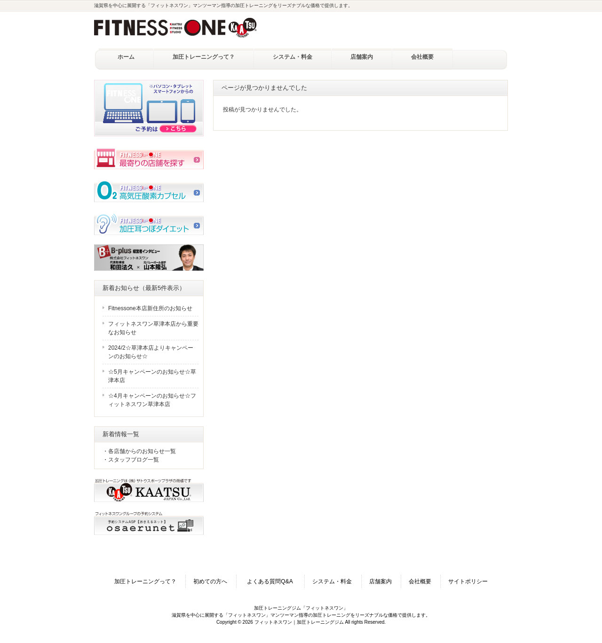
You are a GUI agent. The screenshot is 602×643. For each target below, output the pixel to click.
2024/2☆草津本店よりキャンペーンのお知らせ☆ (150, 352)
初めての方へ (210, 581)
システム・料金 (332, 581)
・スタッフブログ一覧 (131, 459)
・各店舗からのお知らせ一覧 (139, 451)
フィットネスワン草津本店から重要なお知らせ (153, 328)
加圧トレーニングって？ (145, 581)
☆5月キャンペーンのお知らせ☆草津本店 (152, 376)
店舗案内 (380, 581)
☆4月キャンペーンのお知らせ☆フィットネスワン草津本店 (152, 400)
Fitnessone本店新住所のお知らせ (150, 308)
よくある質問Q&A (272, 581)
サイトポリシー (468, 581)
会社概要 (420, 581)
